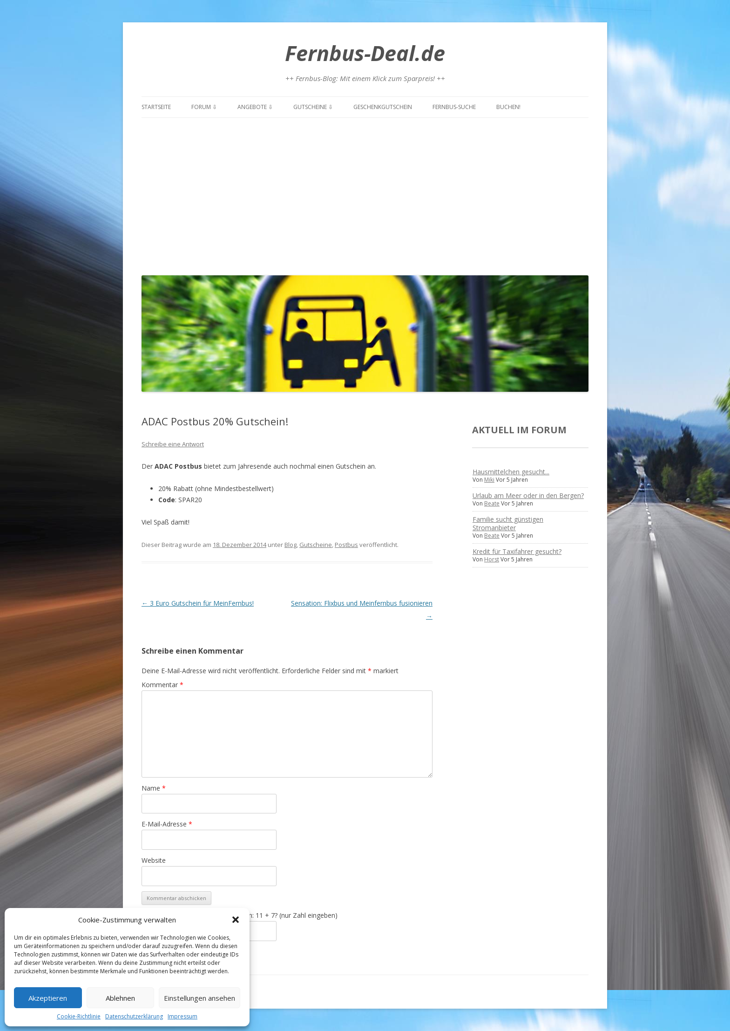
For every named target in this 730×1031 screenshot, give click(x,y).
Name (154, 788)
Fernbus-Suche (454, 107)
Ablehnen (120, 998)
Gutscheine (315, 544)
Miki (489, 480)
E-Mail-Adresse (167, 823)
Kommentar (162, 684)
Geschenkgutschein (382, 107)
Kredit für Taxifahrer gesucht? (517, 551)
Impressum (182, 1016)
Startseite (156, 107)
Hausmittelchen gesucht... (511, 471)
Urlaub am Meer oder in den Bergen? (528, 495)
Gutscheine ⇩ (313, 107)
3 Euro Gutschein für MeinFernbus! (198, 603)
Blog (290, 544)
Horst (491, 559)
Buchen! (508, 107)
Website (154, 860)
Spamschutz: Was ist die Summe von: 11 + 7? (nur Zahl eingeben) (240, 915)
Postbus (346, 544)
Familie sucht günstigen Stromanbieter (508, 523)
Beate (492, 503)
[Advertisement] (365, 194)
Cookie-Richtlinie (79, 1016)
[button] (235, 919)
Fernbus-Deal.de (365, 53)
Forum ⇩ (204, 107)
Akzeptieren (47, 998)
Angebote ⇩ (255, 107)
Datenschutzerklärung (134, 1016)
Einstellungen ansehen (199, 998)
